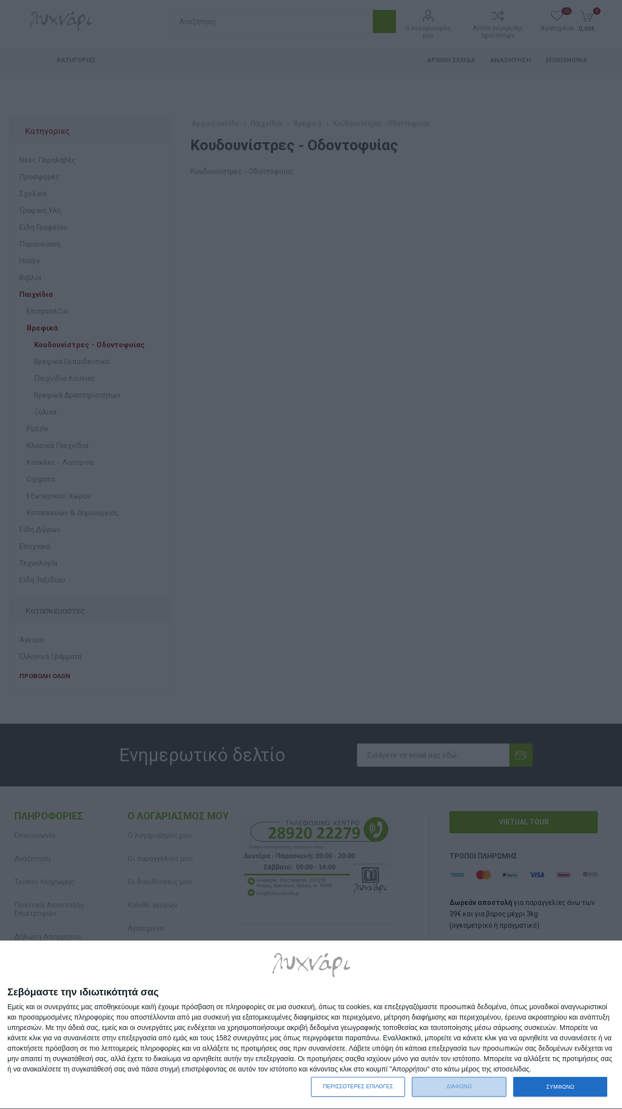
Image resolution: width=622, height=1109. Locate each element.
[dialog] (311, 1025)
